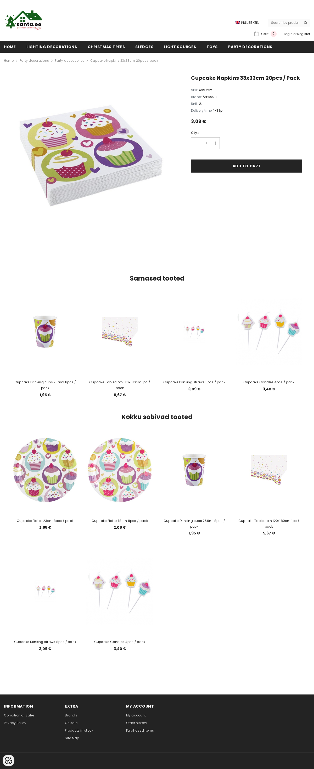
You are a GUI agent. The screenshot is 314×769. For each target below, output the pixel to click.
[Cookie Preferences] (8, 760)
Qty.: (195, 132)
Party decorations (34, 60)
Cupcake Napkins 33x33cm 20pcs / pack (124, 60)
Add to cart (247, 166)
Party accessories (69, 60)
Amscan (210, 96)
